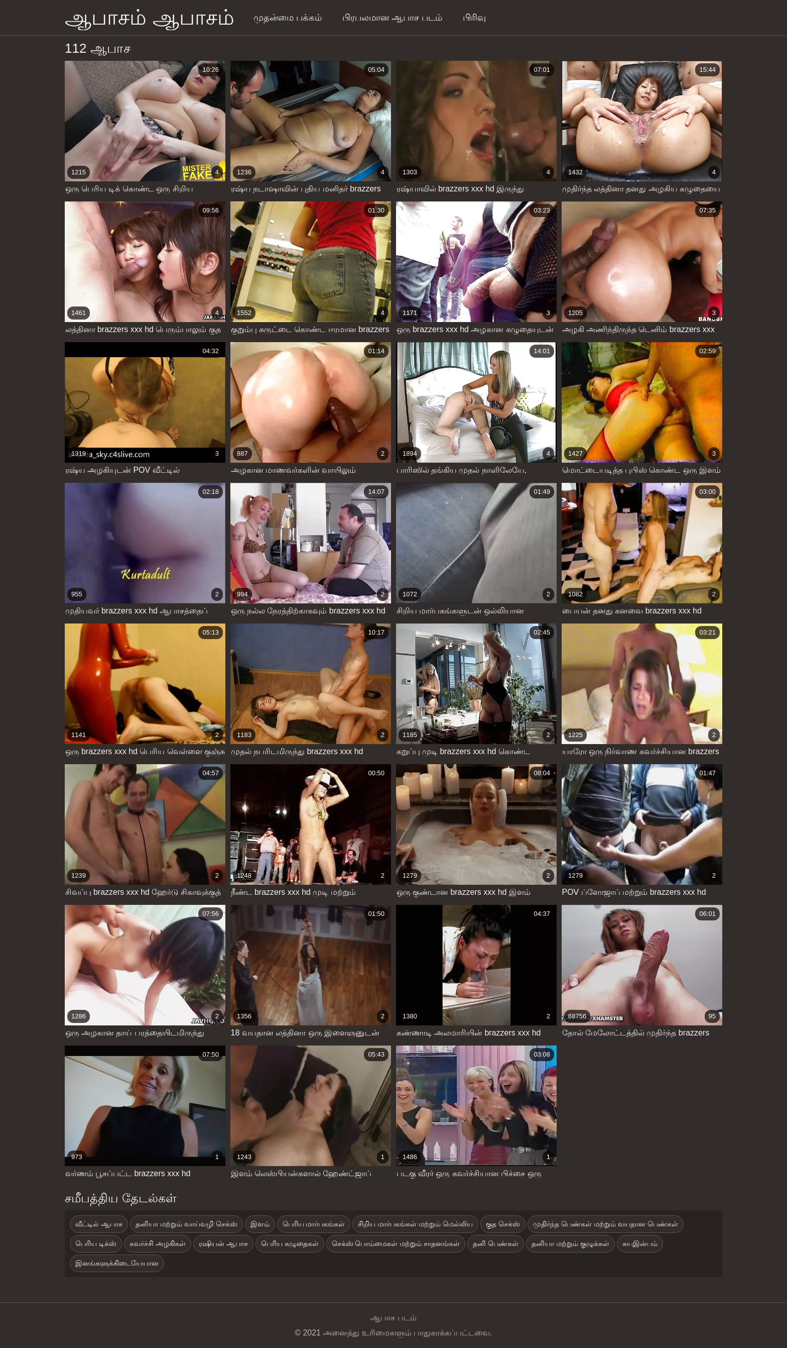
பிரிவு (474, 18)
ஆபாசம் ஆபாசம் (149, 17)
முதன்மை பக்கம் (287, 18)
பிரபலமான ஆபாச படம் (392, 18)
